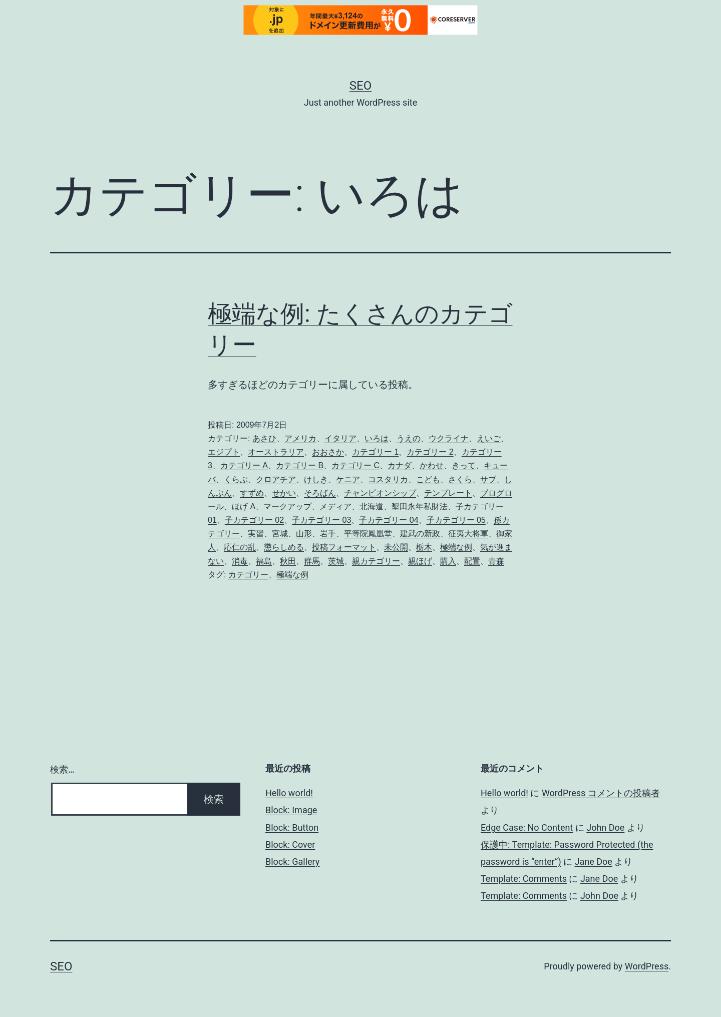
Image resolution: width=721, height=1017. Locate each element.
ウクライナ (449, 438)
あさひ (264, 438)
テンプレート (448, 493)
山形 (304, 533)
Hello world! (289, 793)
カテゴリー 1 (375, 452)
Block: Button (291, 827)
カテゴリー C (355, 465)
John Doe (605, 827)
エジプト (224, 452)
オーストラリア (276, 452)
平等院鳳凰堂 (368, 533)
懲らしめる (284, 547)
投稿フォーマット (344, 547)
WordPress (646, 966)
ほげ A (243, 506)
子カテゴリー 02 (254, 520)
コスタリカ (388, 479)
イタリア (340, 438)
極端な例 (456, 547)
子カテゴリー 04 (388, 520)
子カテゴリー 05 (456, 520)
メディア (335, 506)
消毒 (240, 561)
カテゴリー (248, 574)
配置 (472, 561)
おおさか (328, 452)
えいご (489, 438)
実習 (256, 533)
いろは (377, 438)
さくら (460, 479)
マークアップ (287, 506)
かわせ (432, 465)
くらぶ (236, 479)
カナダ (400, 465)
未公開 (396, 547)
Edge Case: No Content (527, 827)
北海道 (371, 506)
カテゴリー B (299, 465)
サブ (488, 479)
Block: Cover (290, 844)
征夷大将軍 (468, 533)
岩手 (328, 533)
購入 (448, 561)
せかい (284, 493)
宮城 (280, 533)
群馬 (312, 561)
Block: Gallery (292, 861)
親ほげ (420, 561)
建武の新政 (420, 533)
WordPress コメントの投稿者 (601, 793)
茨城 (336, 561)
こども (428, 479)
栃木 (424, 547)
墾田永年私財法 (420, 506)
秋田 (288, 561)
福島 (264, 561)
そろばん (320, 493)
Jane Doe (593, 861)
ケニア (348, 479)
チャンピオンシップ (380, 493)
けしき (316, 479)
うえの (409, 438)
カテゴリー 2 (430, 452)
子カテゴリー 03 (321, 520)
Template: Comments (524, 878)
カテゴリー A (244, 465)
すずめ (252, 493)
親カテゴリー (376, 561)
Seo (360, 86)
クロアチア (276, 479)
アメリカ (300, 438)
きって (464, 465)
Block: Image (291, 810)
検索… (62, 769)
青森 (496, 561)
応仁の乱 (240, 547)
